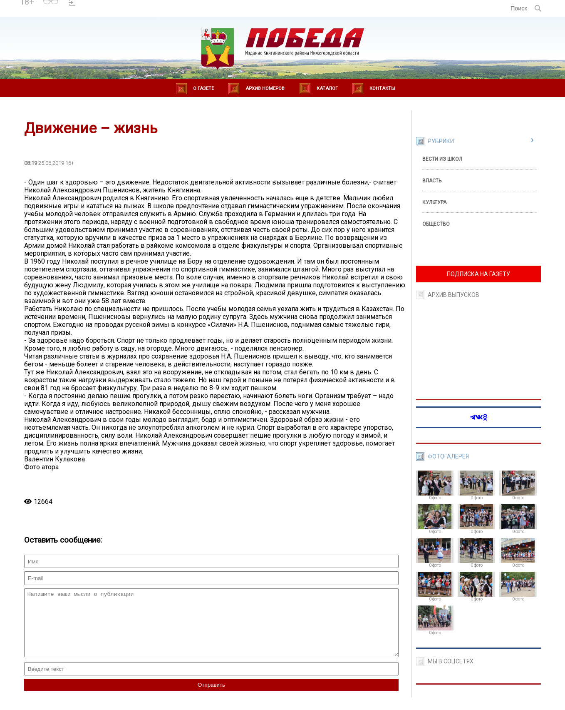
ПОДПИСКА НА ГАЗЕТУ (478, 274)
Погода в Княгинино (108, 4)
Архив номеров (265, 88)
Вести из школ (442, 159)
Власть (431, 181)
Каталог (327, 88)
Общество (436, 224)
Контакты (382, 88)
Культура (434, 202)
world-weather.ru (108, 12)
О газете (203, 88)
